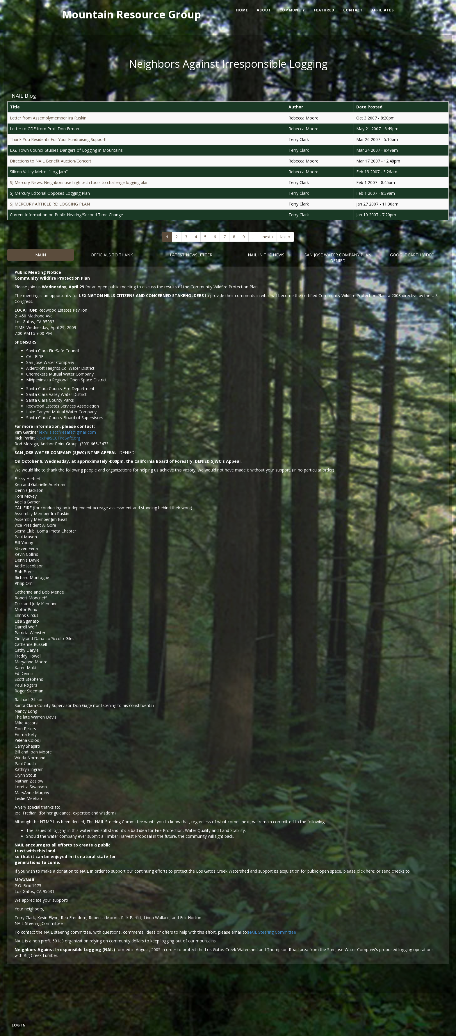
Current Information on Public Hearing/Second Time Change (66, 214)
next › (268, 237)
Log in (19, 1025)
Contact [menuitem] (353, 10)
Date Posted (369, 107)
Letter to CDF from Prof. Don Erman (44, 128)
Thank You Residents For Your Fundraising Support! (58, 139)
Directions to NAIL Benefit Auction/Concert (50, 161)
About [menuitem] (264, 10)
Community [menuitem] (292, 10)
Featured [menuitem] (324, 10)
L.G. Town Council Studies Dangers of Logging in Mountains (66, 150)
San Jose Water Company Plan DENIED (337, 257)
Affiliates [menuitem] (382, 10)
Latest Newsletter (191, 255)
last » (285, 237)
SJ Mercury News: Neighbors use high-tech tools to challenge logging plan (79, 182)
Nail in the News (266, 255)
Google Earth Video (412, 255)
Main (40, 255)
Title (15, 107)
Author (295, 107)
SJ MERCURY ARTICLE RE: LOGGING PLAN (50, 204)
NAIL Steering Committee (272, 932)
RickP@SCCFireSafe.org (58, 438)
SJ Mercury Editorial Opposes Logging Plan (50, 193)
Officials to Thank (112, 255)
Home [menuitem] (242, 10)
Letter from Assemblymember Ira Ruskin (48, 118)
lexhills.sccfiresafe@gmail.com (67, 432)
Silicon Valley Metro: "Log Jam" (39, 171)
